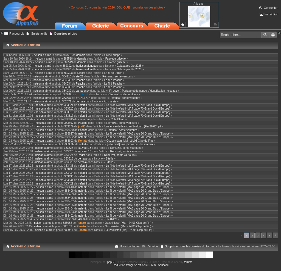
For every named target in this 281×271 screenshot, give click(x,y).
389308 (68, 72)
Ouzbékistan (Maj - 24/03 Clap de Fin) (129, 140)
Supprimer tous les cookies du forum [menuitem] (189, 246)
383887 (66, 97)
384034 (66, 83)
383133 (67, 226)
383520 (68, 162)
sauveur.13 (84, 147)
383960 (67, 94)
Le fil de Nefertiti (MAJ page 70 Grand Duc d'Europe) (138, 105)
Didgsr (81, 72)
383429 (68, 183)
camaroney (82, 90)
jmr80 (81, 126)
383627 (69, 133)
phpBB (111, 262)
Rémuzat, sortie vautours (117, 76)
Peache (80, 80)
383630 (69, 130)
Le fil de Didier (113, 72)
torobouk (83, 94)
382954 (68, 229)
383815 (69, 119)
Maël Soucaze (159, 265)
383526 (68, 151)
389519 (68, 62)
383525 (68, 147)
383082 (67, 222)
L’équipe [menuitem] (152, 246)
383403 (69, 212)
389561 (67, 55)
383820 (68, 108)
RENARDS (110, 219)
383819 (68, 112)
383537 (69, 144)
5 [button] (269, 235)
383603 (69, 140)
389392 (67, 65)
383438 (68, 165)
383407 (69, 201)
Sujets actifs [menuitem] (39, 33)
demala (80, 55)
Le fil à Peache (113, 80)
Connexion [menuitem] (271, 7)
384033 (66, 87)
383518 (68, 158)
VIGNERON (83, 97)
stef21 (79, 76)
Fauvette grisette (115, 58)
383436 (68, 169)
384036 (66, 80)
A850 (81, 219)
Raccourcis (16, 33)
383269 (69, 219)
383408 (69, 197)
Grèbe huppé (112, 55)
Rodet (81, 155)
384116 (66, 76)
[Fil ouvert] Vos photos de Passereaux (130, 144)
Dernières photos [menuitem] (65, 33)
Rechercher (265, 35)
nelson (38, 55)
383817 (68, 115)
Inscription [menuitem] (271, 14)
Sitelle (109, 158)
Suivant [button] (275, 235)
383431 (68, 179)
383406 (69, 190)
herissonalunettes (87, 65)
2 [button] (252, 235)
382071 (66, 101)
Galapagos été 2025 (129, 65)
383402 (69, 215)
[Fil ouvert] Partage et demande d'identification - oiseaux (142, 90)
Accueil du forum (25, 246)
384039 (66, 90)
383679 (68, 126)
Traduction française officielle (130, 265)
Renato (83, 140)
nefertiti (82, 105)
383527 (68, 155)
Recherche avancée (273, 35)
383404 (69, 208)
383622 (69, 137)
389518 (68, 58)
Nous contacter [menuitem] (130, 246)
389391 (67, 69)
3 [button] (258, 235)
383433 (68, 176)
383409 (69, 194)
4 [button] (264, 235)
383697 (68, 122)
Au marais (110, 101)
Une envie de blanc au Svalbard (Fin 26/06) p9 (132, 126)
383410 (69, 187)
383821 (68, 105)
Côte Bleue (117, 119)
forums (188, 262)
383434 (68, 172)
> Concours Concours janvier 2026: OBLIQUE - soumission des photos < (117, 7)
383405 (69, 204)
